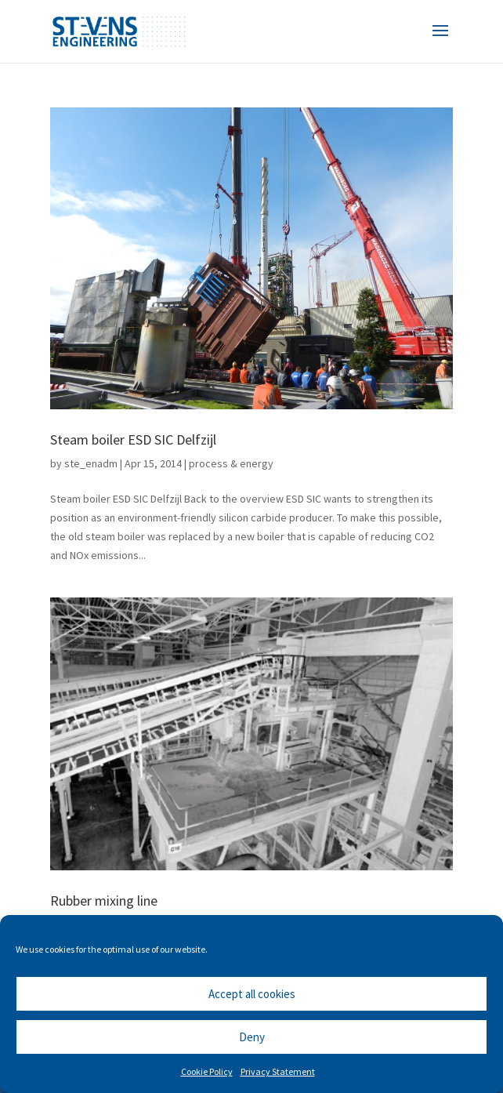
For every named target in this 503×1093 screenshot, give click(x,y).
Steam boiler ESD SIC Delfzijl (133, 439)
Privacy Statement (278, 1071)
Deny (252, 1036)
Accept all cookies (251, 993)
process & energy (231, 463)
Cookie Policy (207, 1071)
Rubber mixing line (103, 900)
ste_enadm (91, 463)
